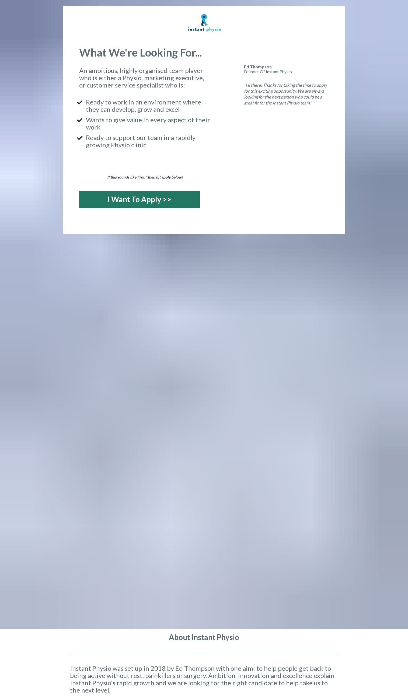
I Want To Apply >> (139, 199)
